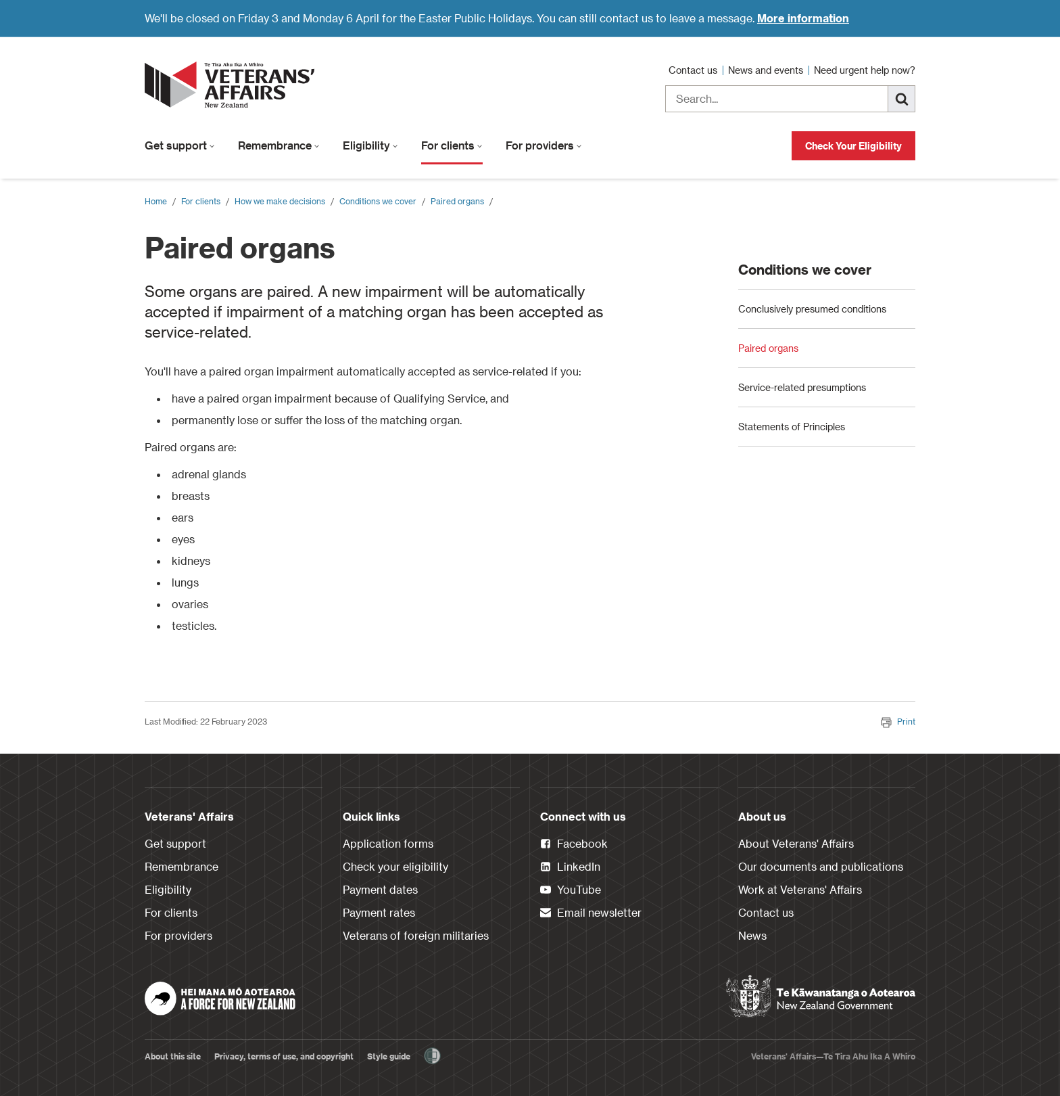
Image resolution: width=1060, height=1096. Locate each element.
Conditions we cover (377, 201)
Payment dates (380, 889)
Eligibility (370, 145)
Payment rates (379, 912)
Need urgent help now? (864, 70)
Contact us (694, 70)
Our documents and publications (820, 866)
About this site (173, 1056)
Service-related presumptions (802, 483)
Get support (180, 145)
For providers (544, 145)
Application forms (388, 843)
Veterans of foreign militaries (416, 935)
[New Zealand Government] (820, 996)
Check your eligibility (395, 866)
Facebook (574, 844)
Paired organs (457, 201)
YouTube (570, 890)
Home (156, 201)
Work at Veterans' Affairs (800, 889)
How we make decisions (280, 201)
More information (803, 18)
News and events (767, 70)
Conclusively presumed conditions (812, 405)
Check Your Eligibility (853, 146)
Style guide (388, 1056)
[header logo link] (232, 84)
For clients (452, 145)
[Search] (901, 98)
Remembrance (279, 145)
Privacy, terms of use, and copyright (284, 1056)
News (752, 935)
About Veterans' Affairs (796, 843)
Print (898, 721)
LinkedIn (570, 867)
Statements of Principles (791, 522)
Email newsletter (591, 913)
